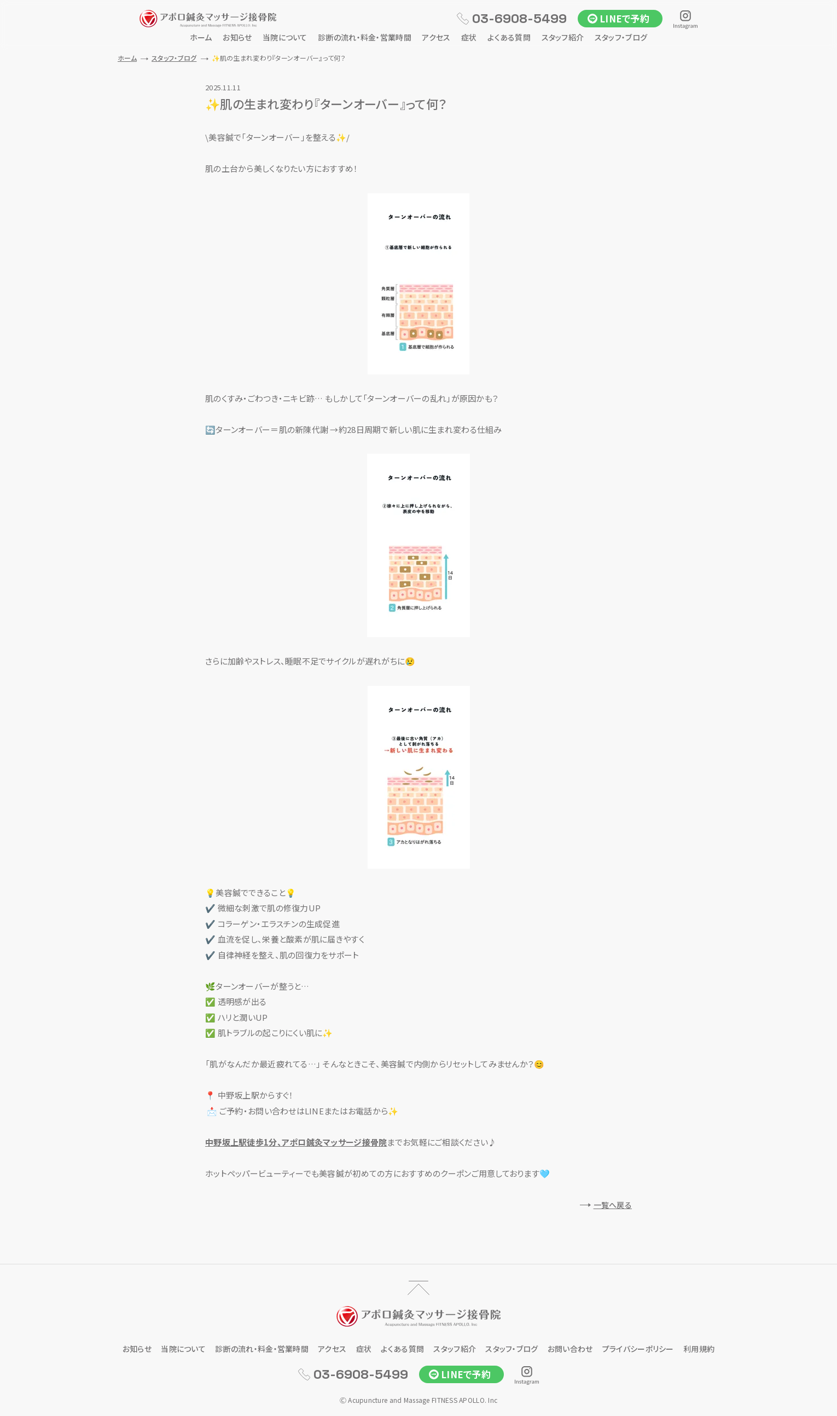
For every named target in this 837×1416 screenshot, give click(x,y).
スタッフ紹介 (563, 37)
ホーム (201, 37)
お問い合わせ (570, 1348)
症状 (469, 37)
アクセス (436, 37)
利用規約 (698, 1348)
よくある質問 (509, 37)
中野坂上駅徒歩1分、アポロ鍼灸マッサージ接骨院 (296, 1142)
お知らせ (237, 37)
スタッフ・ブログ (621, 37)
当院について (285, 37)
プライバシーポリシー (638, 1348)
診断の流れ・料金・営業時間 (364, 37)
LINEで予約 (624, 18)
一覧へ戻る (613, 1204)
